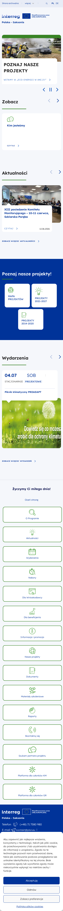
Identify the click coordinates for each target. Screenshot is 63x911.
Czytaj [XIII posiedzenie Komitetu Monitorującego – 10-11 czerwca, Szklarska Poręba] (11, 229)
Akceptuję (31, 880)
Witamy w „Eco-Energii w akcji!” (27, 80)
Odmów (31, 889)
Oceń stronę (31, 499)
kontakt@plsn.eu (25, 830)
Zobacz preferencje (31, 899)
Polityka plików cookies (29, 906)
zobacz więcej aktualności (20, 241)
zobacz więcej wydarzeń (19, 461)
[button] (58, 100)
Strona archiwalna (10, 3)
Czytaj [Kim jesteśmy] (13, 146)
